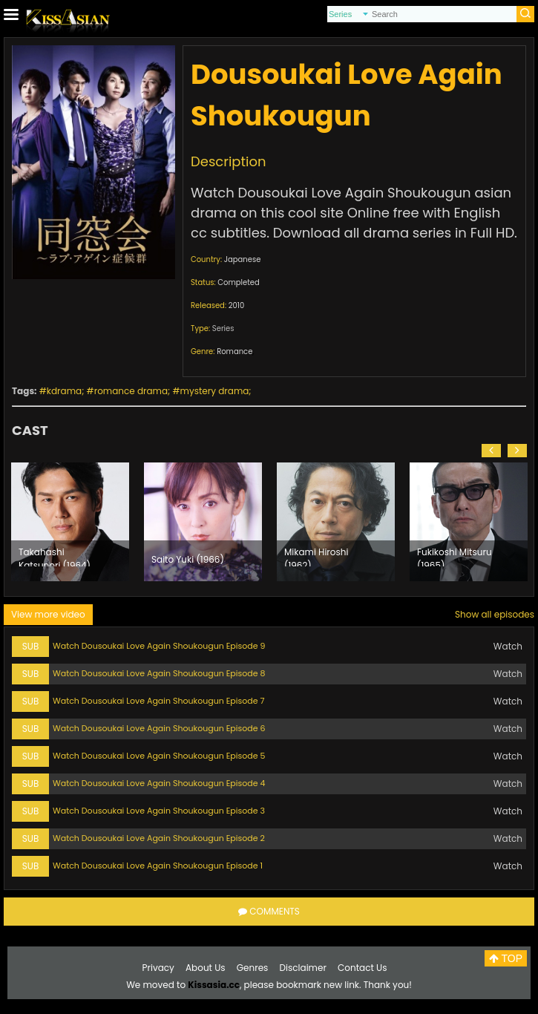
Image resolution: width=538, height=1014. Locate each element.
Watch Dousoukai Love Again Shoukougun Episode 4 (159, 783)
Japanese (242, 259)
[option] (70, 521)
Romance (234, 351)
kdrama (64, 391)
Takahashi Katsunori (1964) (55, 556)
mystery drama (214, 391)
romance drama (131, 391)
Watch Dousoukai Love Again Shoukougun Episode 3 (159, 811)
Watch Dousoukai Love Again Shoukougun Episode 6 (159, 728)
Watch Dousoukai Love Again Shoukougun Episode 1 (158, 865)
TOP (505, 958)
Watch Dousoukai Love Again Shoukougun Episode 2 (159, 838)
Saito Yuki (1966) (187, 559)
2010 (237, 305)
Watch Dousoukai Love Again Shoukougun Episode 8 (159, 673)
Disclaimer (303, 967)
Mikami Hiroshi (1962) (316, 556)
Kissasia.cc (214, 984)
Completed (238, 282)
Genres (253, 967)
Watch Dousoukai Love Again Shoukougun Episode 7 (158, 701)
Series (223, 328)
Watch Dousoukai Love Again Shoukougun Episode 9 (159, 646)
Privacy (158, 967)
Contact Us (362, 967)
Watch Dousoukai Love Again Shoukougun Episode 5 (159, 756)
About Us (206, 967)
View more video (48, 614)
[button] (491, 450)
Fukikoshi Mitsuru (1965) (454, 556)
